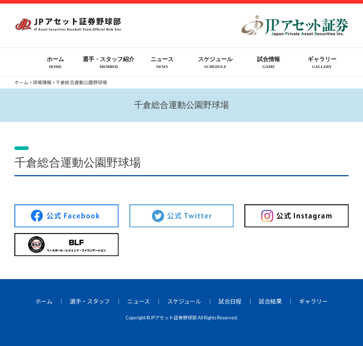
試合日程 (230, 301)
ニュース (138, 301)
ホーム (43, 301)
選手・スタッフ (90, 301)
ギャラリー (313, 301)
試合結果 (270, 301)
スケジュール (184, 301)
